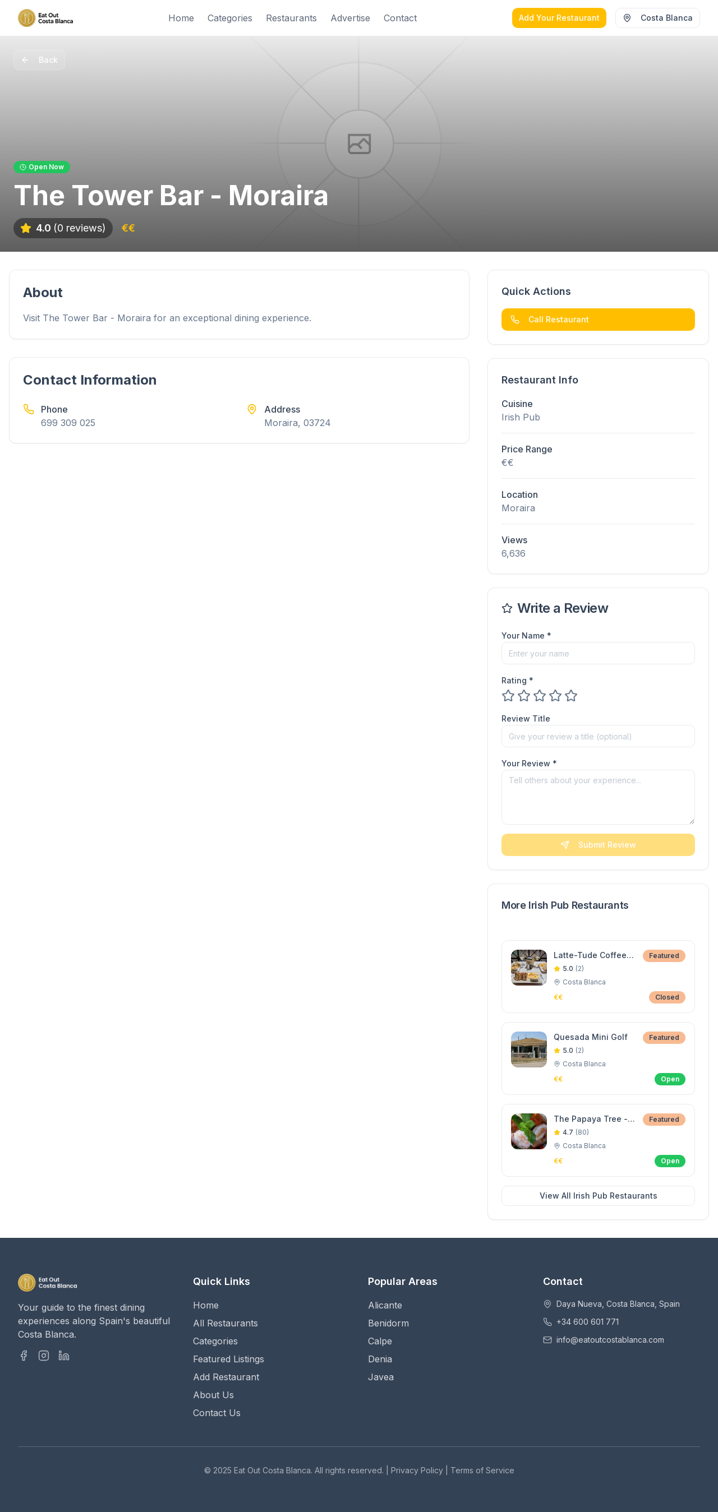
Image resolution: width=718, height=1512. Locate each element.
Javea (381, 1376)
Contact (400, 18)
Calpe (380, 1341)
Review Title (525, 718)
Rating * (517, 680)
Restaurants (291, 18)
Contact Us (217, 1412)
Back (39, 59)
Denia (380, 1359)
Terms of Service (482, 1470)
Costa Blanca (658, 17)
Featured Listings (228, 1359)
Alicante (385, 1305)
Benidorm (388, 1323)
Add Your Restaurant (559, 17)
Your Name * (526, 635)
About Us (213, 1394)
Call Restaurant (549, 319)
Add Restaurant (226, 1376)
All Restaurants (225, 1323)
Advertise (350, 18)
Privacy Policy (417, 1470)
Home (181, 18)
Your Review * (529, 763)
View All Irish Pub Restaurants (598, 1195)
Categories (230, 18)
